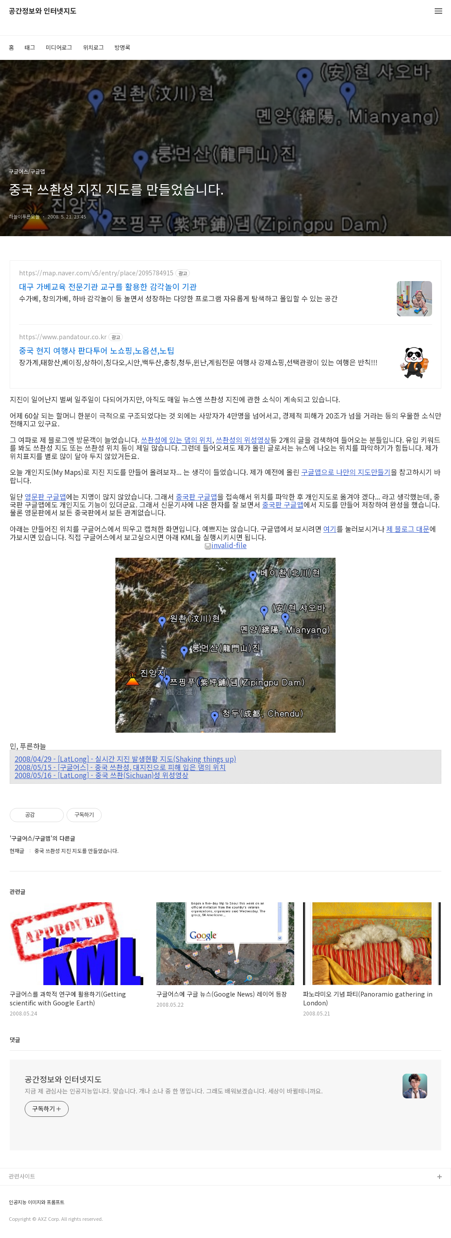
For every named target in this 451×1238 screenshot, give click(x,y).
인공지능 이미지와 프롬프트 (36, 1202)
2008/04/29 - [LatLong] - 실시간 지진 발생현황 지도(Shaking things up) (125, 759)
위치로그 (93, 47)
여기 (329, 529)
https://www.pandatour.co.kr (63, 337)
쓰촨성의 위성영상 (243, 440)
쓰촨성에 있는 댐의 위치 (176, 440)
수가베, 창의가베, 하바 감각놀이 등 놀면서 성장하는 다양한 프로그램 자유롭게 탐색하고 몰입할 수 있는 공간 (178, 298)
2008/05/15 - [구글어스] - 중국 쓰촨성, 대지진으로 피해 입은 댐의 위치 (120, 767)
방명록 (122, 47)
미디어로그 (59, 47)
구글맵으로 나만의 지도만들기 (346, 472)
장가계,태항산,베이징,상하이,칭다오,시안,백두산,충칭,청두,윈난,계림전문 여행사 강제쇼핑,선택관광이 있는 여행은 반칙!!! (198, 362)
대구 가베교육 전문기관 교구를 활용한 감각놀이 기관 (108, 286)
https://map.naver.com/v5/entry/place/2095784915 (96, 273)
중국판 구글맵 (196, 496)
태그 (30, 47)
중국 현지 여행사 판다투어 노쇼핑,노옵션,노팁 (96, 350)
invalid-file (225, 545)
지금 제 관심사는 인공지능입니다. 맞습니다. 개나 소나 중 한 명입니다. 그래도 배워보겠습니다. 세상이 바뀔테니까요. (174, 1090)
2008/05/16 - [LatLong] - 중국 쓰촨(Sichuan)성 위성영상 (102, 775)
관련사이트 (22, 1176)
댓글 (15, 1039)
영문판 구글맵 (45, 496)
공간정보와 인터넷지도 (43, 11)
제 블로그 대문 (407, 529)
